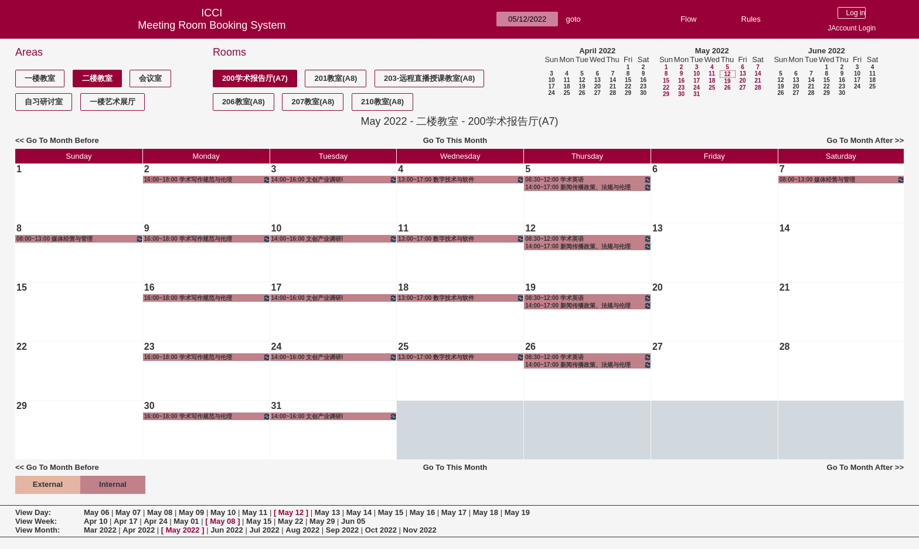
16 (643, 80)
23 (643, 86)
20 (597, 86)
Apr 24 (155, 521)
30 (643, 93)
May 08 (159, 512)
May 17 (454, 512)
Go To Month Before (62, 140)
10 (551, 80)
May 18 (485, 512)
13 (597, 80)
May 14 (359, 512)
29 (628, 93)
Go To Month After (860, 140)
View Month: (37, 530)
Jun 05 (353, 521)
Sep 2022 (342, 530)
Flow (688, 19)
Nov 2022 (420, 530)
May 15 (390, 512)
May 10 (223, 512)
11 (566, 80)
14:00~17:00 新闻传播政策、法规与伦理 (588, 187)
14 (613, 80)
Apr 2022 (138, 530)
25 (566, 93)
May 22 (290, 521)
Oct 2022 (381, 530)
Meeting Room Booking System (211, 25)
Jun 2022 (226, 530)
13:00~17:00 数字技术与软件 (461, 179)
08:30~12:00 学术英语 (588, 179)
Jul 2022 (264, 530)
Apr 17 (125, 521)
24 (551, 93)
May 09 (191, 512)
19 (581, 86)
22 (628, 86)
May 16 (422, 512)
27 (597, 93)
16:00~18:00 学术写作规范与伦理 (207, 179)
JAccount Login (852, 28)
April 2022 (597, 50)
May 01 (186, 521)
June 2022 (826, 50)
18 (566, 86)
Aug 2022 (302, 530)
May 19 (517, 512)
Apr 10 (95, 521)
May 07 (128, 512)
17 (551, 86)
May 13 (327, 512)
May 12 (291, 512)
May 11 (254, 512)
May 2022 (712, 50)
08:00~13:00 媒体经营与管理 (842, 179)
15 (628, 80)
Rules (751, 19)
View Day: (33, 512)
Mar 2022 (100, 530)
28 (613, 93)
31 (696, 94)
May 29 (322, 521)
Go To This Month (455, 140)
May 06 (96, 512)
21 (613, 86)
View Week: (36, 521)
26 (581, 93)
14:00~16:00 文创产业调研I (334, 179)
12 (581, 80)
